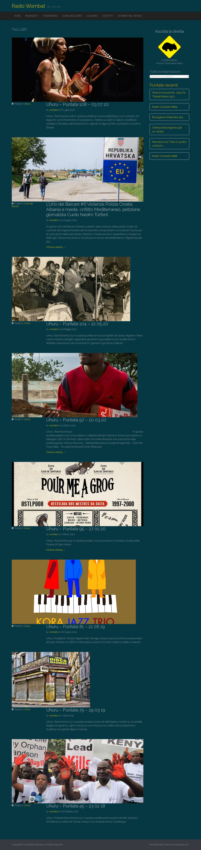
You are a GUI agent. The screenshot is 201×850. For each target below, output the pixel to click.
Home (17, 16)
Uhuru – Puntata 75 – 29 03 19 (75, 710)
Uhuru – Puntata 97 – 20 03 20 (76, 419)
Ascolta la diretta (169, 31)
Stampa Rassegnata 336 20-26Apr (167, 129)
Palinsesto (31, 16)
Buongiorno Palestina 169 (167, 117)
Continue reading (55, 247)
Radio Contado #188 (164, 156)
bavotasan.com (181, 844)
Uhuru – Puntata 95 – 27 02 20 (76, 528)
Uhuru (27, 104)
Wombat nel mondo (130, 16)
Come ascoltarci (72, 16)
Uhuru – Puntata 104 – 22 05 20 (77, 323)
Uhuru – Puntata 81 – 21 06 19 (75, 626)
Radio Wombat (28, 6)
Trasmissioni (50, 16)
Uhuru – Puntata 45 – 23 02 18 (75, 806)
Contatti (107, 16)
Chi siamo (92, 16)
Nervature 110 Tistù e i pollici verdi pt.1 (169, 143)
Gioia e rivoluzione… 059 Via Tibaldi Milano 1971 (168, 94)
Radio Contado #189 (164, 106)
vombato (53, 110)
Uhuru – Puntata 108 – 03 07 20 (77, 104)
